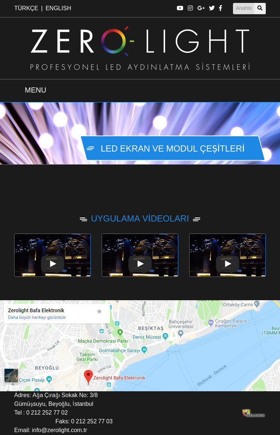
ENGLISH (58, 9)
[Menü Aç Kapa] (35, 90)
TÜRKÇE (26, 9)
